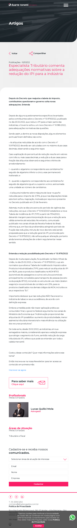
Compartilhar (39, 53)
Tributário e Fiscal (17, 436)
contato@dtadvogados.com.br (24, 504)
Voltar (13, 53)
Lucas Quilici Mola (42, 408)
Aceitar (38, 526)
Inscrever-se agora (17, 370)
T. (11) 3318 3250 (16, 502)
